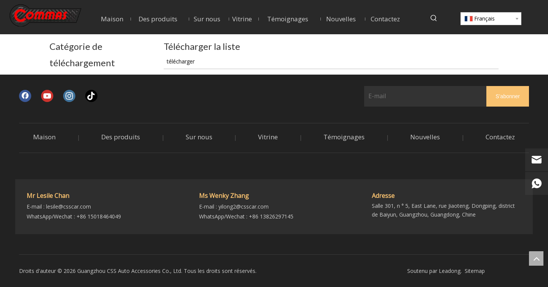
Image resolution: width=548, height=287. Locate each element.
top (536, 258)
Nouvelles (425, 136)
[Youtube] (47, 96)
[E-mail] (424, 96)
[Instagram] (69, 96)
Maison (44, 136)
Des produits (120, 136)
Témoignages (344, 136)
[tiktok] (91, 96)
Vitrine (268, 136)
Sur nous (199, 136)
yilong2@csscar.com (243, 206)
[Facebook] (25, 96)
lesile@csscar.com (68, 206)
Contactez (500, 136)
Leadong (449, 270)
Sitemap (475, 270)
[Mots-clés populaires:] (434, 18)
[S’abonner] (507, 96)
